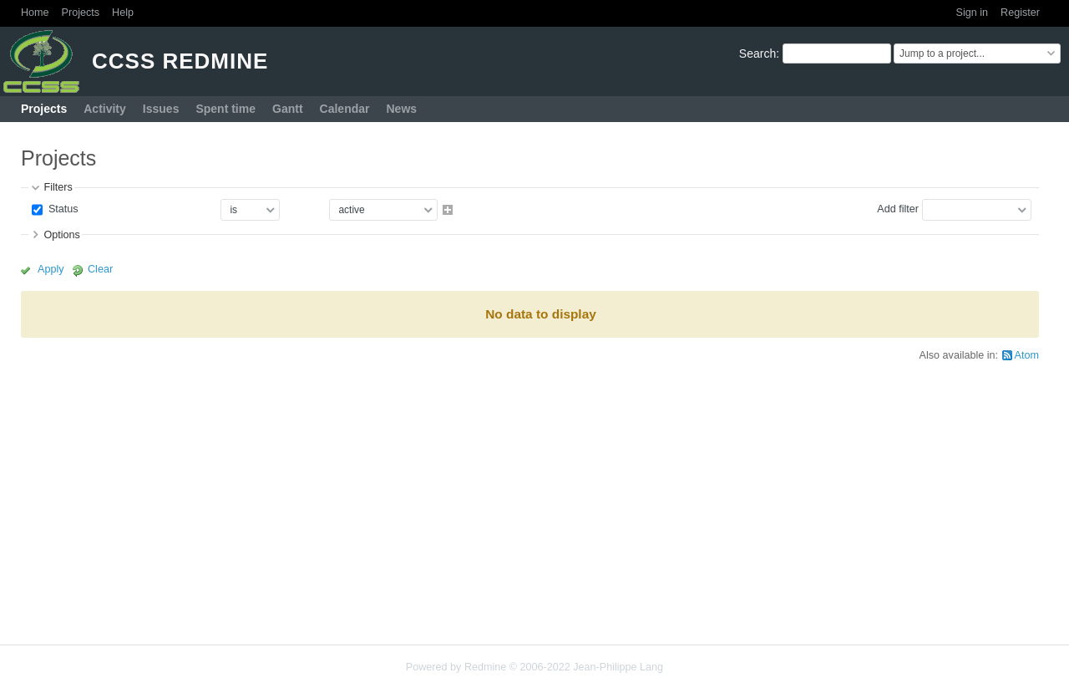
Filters (57, 187)
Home (35, 12)
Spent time (225, 108)
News (401, 108)
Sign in (972, 12)
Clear (100, 269)
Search (757, 53)
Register (1020, 12)
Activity (105, 108)
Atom (1027, 355)
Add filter (898, 209)
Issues (161, 108)
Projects (81, 12)
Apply (51, 269)
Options (61, 235)
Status (61, 209)
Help (123, 12)
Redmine (485, 667)
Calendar (345, 108)
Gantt (287, 108)
